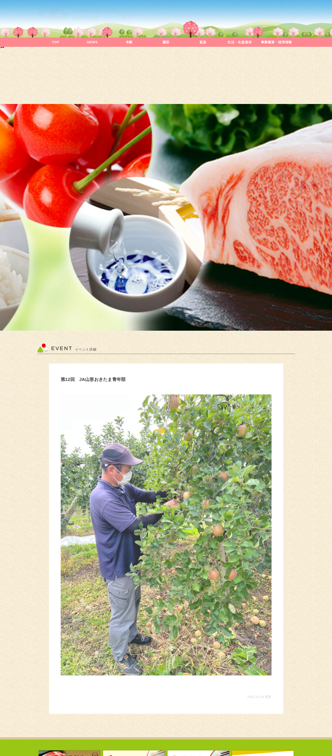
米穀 (129, 42)
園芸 (166, 42)
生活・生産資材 (240, 42)
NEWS (92, 42)
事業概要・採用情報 (276, 42)
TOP (55, 42)
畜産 (202, 42)
